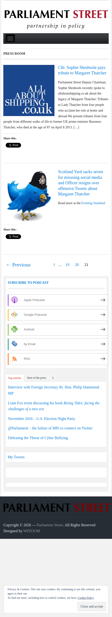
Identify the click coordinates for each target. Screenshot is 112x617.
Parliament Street (50, 525)
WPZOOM (31, 531)
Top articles (14, 378)
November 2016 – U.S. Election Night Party (41, 419)
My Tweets (16, 457)
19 (67, 265)
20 (77, 265)
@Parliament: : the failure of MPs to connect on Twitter (50, 428)
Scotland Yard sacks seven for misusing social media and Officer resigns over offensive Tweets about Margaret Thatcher (80, 182)
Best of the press (36, 377)
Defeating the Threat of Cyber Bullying (38, 438)
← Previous (18, 265)
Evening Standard (93, 203)
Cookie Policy (86, 597)
